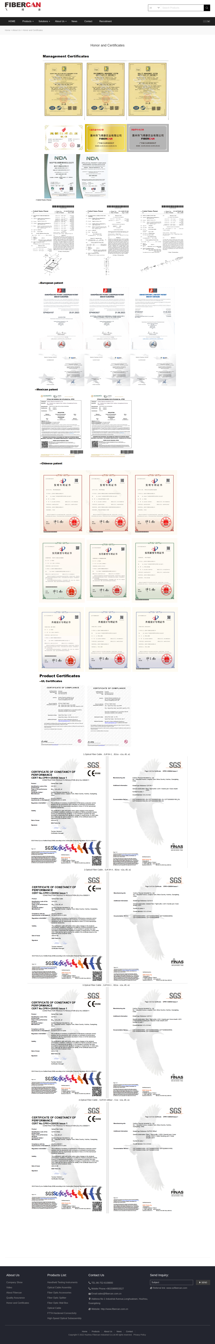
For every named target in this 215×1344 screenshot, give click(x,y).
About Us (59, 21)
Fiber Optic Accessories (59, 1292)
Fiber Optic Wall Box (57, 1303)
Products (27, 21)
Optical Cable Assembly (59, 1287)
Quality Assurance (15, 1298)
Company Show (14, 1282)
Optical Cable (54, 1308)
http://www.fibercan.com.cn (114, 1309)
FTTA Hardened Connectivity (62, 1313)
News (74, 21)
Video (9, 1287)
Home (7, 30)
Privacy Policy (140, 1335)
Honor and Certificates (33, 30)
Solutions (43, 21)
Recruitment (105, 21)
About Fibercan (14, 1292)
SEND (203, 1282)
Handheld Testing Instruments (62, 1282)
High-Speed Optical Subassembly (64, 1318)
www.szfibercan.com (176, 1288)
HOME (12, 21)
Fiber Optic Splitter (56, 1298)
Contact (88, 21)
